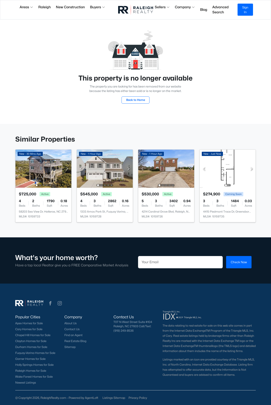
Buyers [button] (97, 7)
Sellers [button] (162, 7)
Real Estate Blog (75, 341)
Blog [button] (203, 10)
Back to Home (135, 100)
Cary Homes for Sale (28, 329)
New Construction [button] (70, 7)
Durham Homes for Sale (31, 347)
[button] (50, 303)
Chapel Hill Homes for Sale (32, 335)
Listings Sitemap (113, 397)
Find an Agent (73, 335)
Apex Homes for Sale (29, 323)
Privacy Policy (138, 397)
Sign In (245, 10)
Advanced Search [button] (220, 9)
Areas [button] (26, 7)
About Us (70, 323)
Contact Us (72, 329)
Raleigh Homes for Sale (30, 370)
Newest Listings (25, 382)
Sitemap (70, 347)
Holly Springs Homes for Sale (34, 364)
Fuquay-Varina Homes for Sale (35, 353)
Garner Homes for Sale (30, 358)
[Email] (180, 262)
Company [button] (185, 7)
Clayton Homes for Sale (30, 341)
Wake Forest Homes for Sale (34, 376)
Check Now (239, 262)
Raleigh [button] (44, 7)
